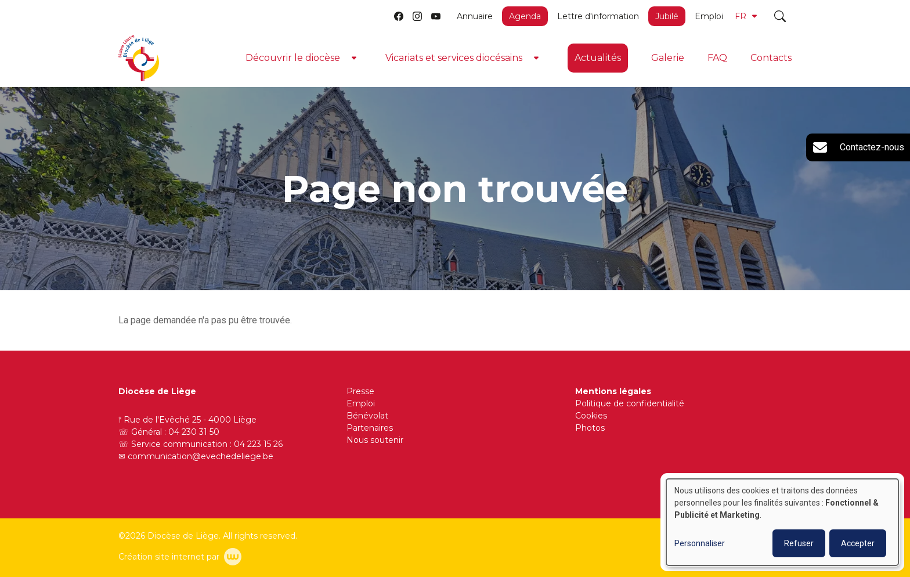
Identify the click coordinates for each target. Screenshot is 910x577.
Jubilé (666, 16)
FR (746, 16)
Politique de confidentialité (629, 403)
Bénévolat (367, 415)
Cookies (591, 415)
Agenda (525, 16)
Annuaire (475, 16)
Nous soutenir (374, 440)
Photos (590, 428)
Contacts (771, 57)
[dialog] (782, 522)
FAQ (717, 57)
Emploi (709, 16)
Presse (360, 391)
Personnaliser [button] (699, 543)
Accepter (858, 543)
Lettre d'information (598, 16)
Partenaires (369, 428)
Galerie (667, 57)
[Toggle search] (780, 16)
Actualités (598, 57)
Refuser (799, 543)
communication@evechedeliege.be (200, 456)
